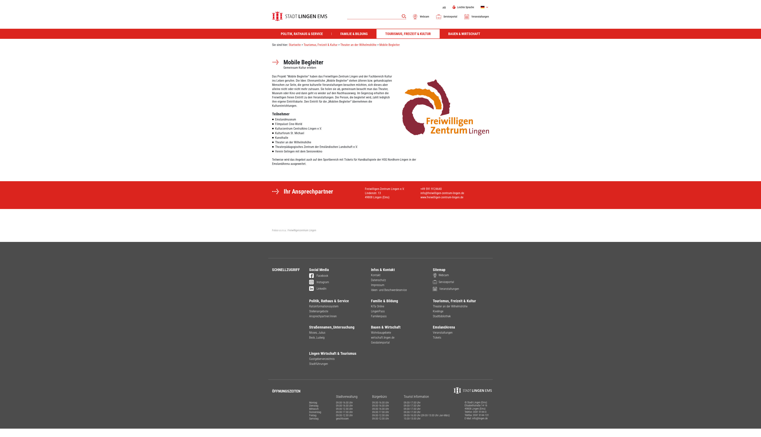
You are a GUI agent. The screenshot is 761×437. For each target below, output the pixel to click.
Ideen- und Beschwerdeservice (389, 290)
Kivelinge (438, 311)
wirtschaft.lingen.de (382, 337)
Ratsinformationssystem (323, 306)
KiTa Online (377, 306)
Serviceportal (446, 16)
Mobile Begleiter (389, 45)
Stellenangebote (318, 311)
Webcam (420, 16)
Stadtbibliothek (442, 316)
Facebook (318, 276)
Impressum (377, 285)
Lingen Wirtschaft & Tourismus (332, 353)
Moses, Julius (317, 332)
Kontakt (375, 275)
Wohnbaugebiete (381, 332)
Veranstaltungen (476, 16)
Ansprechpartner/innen (323, 316)
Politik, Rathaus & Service (329, 301)
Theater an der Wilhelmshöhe (358, 45)
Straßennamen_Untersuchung (331, 327)
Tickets (437, 337)
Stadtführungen (318, 364)
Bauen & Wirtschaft (385, 327)
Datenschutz (378, 280)
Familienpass (379, 316)
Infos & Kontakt (383, 269)
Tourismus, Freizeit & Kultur (321, 45)
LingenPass (378, 311)
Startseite (295, 45)
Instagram (319, 282)
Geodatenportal (380, 342)
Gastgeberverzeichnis (322, 359)
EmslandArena (444, 327)
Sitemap (439, 269)
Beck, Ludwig (317, 337)
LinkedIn (317, 289)
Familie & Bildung (384, 301)
